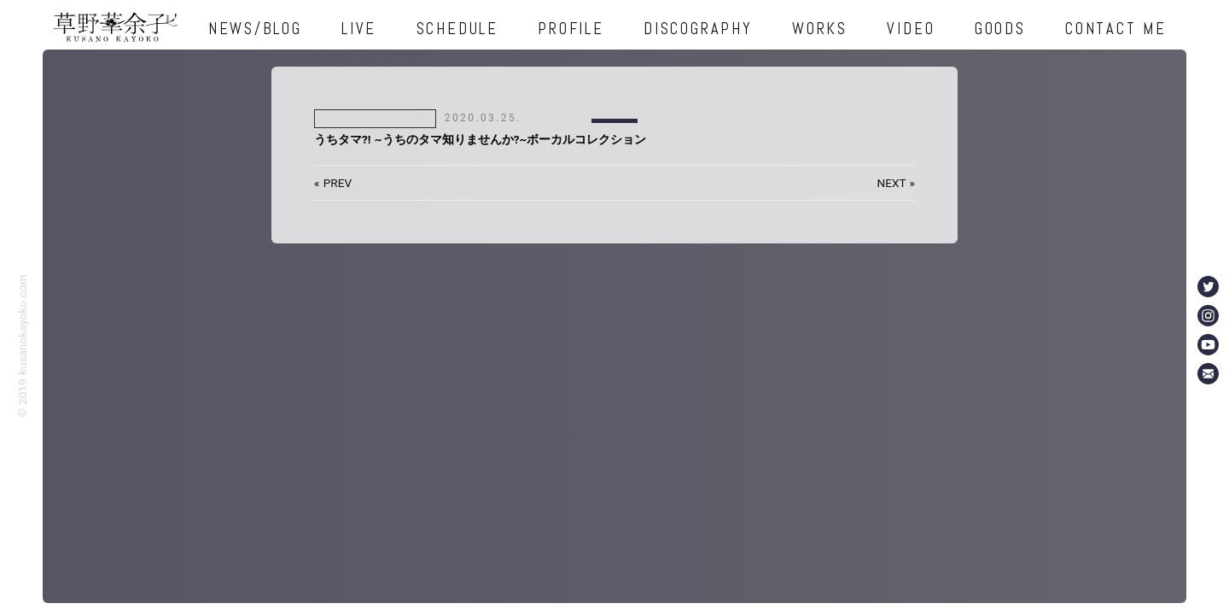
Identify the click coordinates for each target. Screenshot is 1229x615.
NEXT (891, 183)
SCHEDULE (457, 28)
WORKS (819, 28)
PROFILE (570, 28)
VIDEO (911, 28)
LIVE (358, 28)
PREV (337, 183)
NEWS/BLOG (255, 28)
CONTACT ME (1116, 28)
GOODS (1000, 28)
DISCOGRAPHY (698, 28)
